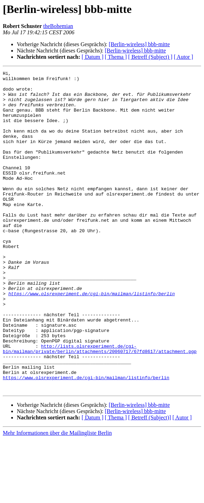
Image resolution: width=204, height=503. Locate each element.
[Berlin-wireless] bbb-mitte (139, 44)
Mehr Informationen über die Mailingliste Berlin (57, 497)
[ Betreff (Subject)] (149, 481)
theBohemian (58, 26)
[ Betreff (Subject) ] (150, 57)
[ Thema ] (116, 57)
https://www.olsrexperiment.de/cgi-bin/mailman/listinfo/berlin (91, 338)
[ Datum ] (92, 57)
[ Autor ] (183, 57)
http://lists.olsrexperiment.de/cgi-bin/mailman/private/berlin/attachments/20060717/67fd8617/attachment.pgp (100, 404)
